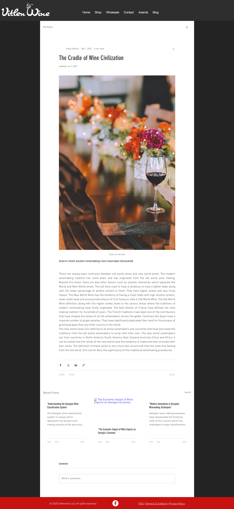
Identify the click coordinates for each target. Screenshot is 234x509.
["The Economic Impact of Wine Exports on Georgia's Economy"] (117, 411)
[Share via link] (83, 365)
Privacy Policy (177, 503)
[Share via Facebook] (60, 365)
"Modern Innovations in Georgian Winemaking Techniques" (164, 405)
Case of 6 (73, 507)
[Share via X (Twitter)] (68, 365)
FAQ (140, 503)
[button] (186, 27)
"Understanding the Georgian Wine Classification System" (63, 405)
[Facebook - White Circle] (115, 503)
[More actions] (173, 49)
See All (187, 392)
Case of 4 (81, 507)
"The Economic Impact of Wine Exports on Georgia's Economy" (117, 431)
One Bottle (89, 507)
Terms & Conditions (156, 503)
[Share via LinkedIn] (75, 365)
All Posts (48, 27)
